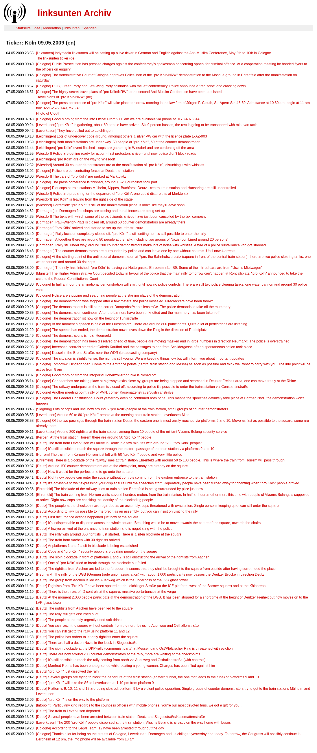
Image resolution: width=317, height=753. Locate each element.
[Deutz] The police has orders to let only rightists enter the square (87, 637)
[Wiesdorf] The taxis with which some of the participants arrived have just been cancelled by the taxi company (121, 216)
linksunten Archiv (74, 13)
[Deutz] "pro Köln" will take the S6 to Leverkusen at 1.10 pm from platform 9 (95, 683)
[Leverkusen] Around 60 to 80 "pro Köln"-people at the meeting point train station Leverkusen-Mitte (113, 415)
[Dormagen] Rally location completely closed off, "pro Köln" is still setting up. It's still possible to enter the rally (121, 234)
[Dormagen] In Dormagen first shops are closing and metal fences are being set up (100, 211)
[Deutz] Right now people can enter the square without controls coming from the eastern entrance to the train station (126, 477)
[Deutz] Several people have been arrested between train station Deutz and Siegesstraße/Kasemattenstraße (120, 717)
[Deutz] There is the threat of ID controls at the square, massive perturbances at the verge (106, 591)
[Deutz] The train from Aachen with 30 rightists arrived (78, 540)
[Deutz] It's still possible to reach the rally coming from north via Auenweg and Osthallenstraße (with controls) (121, 660)
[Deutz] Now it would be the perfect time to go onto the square (84, 472)
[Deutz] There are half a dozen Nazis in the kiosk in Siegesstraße (86, 643)
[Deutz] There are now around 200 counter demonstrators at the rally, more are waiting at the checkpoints (118, 654)
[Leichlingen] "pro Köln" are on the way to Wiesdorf (75, 159)
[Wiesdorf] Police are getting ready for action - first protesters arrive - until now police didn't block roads (116, 153)
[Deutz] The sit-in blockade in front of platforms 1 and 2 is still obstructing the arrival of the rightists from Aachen (123, 557)
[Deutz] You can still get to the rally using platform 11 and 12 (83, 631)
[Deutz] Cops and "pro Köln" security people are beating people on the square (96, 551)
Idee (36, 28)
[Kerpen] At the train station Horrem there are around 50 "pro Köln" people (93, 437)
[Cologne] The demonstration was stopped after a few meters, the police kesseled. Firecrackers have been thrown (125, 301)
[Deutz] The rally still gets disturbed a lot (67, 614)
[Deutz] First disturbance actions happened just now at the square (87, 517)
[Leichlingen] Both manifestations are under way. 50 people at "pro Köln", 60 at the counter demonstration (118, 142)
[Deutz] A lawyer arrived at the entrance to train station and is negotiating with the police (104, 528)
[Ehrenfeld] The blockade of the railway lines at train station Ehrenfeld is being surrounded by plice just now (119, 489)
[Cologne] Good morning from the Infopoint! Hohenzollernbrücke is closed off (96, 375)
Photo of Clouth (48, 113)
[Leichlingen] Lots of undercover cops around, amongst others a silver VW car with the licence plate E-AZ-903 (121, 136)
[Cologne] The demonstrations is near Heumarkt (73, 335)
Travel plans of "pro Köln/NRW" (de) (64, 97)
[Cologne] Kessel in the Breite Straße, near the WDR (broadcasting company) (96, 353)
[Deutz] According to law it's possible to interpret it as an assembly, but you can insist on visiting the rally (117, 511)
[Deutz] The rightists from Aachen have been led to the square (84, 608)
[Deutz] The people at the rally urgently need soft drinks (79, 620)
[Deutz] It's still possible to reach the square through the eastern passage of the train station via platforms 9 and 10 (125, 449)
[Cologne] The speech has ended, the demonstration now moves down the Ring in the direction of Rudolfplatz (121, 330)
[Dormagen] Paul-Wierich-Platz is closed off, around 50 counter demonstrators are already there (111, 222)
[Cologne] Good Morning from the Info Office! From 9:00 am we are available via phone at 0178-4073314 (117, 119)
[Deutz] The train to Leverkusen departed (68, 711)
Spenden (89, 28)
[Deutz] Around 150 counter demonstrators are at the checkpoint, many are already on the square (112, 466)
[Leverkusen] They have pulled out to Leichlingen (74, 130)
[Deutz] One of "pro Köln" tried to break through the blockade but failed (91, 563)
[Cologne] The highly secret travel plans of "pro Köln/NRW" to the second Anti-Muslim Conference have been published (129, 92)
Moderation (52, 28)
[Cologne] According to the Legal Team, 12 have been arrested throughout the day (100, 728)
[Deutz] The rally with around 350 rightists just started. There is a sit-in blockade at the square (109, 534)
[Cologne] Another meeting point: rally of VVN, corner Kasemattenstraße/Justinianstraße (104, 392)
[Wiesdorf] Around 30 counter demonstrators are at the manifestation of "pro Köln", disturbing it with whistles (120, 165)
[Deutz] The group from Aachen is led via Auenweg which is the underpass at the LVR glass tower (112, 580)
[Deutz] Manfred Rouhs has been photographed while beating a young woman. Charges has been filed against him (125, 665)
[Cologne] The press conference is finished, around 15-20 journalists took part (96, 182)
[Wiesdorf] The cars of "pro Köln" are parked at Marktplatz (81, 176)
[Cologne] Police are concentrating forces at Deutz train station (85, 171)
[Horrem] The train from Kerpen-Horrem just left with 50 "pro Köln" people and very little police (109, 454)
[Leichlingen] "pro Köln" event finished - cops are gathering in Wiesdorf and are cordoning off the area (115, 148)
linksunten (71, 28)
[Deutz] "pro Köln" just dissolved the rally (67, 671)
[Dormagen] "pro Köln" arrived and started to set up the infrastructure (89, 228)
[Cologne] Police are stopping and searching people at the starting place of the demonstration (109, 295)
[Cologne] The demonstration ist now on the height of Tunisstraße (87, 318)
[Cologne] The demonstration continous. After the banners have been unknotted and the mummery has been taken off (127, 312)
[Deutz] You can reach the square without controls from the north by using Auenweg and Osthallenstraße (117, 625)
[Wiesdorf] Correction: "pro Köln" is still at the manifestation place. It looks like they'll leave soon (110, 205)
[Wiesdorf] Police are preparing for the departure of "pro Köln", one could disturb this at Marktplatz (112, 193)
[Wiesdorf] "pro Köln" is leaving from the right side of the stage (84, 199)
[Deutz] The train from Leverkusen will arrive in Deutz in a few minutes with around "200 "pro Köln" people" (119, 443)
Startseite (23, 28)
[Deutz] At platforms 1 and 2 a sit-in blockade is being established (87, 546)
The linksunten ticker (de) (56, 58)
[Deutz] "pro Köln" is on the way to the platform (72, 699)
